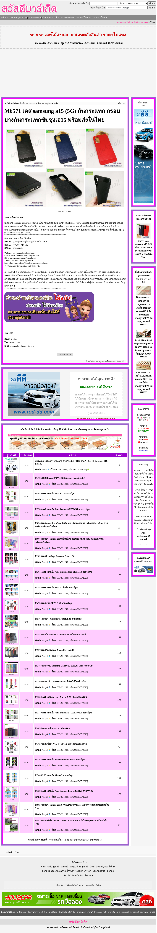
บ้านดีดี (99, 867)
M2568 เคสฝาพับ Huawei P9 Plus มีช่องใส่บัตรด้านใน (60, 681)
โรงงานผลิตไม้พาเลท (45, 43)
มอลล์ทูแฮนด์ (99, 871)
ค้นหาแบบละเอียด (50, 17)
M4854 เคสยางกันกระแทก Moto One (52, 728)
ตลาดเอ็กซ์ (65, 871)
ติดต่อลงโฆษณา (100, 17)
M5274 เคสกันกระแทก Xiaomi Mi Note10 (54, 650)
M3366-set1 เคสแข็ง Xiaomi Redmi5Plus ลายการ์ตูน (60, 760)
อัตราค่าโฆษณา (83, 17)
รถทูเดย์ (64, 867)
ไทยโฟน (89, 875)
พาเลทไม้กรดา (102, 387)
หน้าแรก (5, 17)
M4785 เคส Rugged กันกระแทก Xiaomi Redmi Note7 (60, 478)
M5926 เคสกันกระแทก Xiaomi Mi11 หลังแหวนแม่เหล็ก (61, 634)
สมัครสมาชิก (34, 17)
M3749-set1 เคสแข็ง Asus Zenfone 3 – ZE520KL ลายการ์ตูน (63, 713)
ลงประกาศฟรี (67, 17)
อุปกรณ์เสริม (52, 103)
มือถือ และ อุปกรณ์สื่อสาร (32, 103)
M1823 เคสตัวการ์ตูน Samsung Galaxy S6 (54, 556)
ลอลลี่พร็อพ (109, 867)
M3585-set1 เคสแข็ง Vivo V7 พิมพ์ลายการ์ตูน (56, 587)
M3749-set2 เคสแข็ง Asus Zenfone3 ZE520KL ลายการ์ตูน (62, 509)
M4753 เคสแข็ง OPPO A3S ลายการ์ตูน (53, 603)
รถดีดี (48, 867)
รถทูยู (72, 867)
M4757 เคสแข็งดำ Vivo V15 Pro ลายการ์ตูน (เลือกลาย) (61, 744)
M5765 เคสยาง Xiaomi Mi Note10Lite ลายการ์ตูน (58, 619)
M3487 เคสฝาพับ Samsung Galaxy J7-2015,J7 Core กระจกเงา (64, 666)
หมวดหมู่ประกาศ (19, 17)
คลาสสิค (90, 885)
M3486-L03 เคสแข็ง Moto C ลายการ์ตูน (54, 775)
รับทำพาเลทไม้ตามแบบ (83, 43)
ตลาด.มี (111, 871)
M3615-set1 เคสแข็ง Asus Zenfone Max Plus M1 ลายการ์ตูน (63, 572)
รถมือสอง (144, 558)
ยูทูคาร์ (55, 867)
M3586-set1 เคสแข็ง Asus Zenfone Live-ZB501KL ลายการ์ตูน (64, 791)
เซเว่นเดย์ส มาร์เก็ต (81, 871)
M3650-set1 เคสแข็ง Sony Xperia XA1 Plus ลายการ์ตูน (61, 697)
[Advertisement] (78, 73)
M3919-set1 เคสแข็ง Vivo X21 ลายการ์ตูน (55, 493)
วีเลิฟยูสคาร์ (82, 867)
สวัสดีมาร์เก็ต (11, 103)
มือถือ (98, 885)
